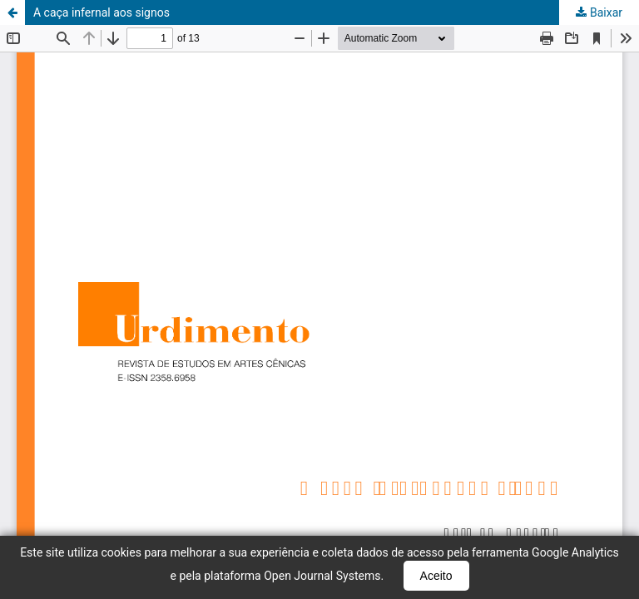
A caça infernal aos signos (101, 12)
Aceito (436, 575)
